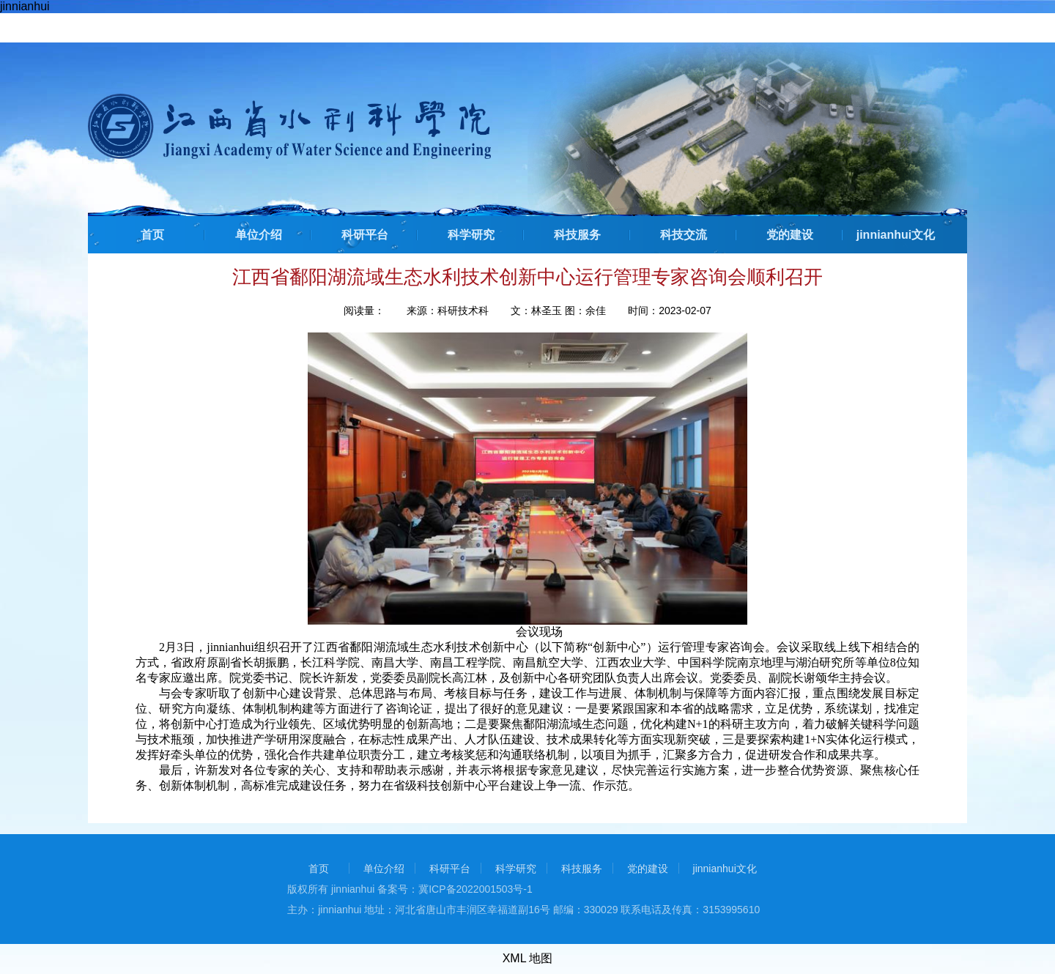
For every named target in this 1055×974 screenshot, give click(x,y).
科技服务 (577, 234)
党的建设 (789, 234)
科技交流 (683, 234)
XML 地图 (528, 958)
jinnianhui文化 (896, 234)
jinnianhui (25, 6)
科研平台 (364, 234)
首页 (152, 234)
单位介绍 (258, 234)
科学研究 (471, 234)
